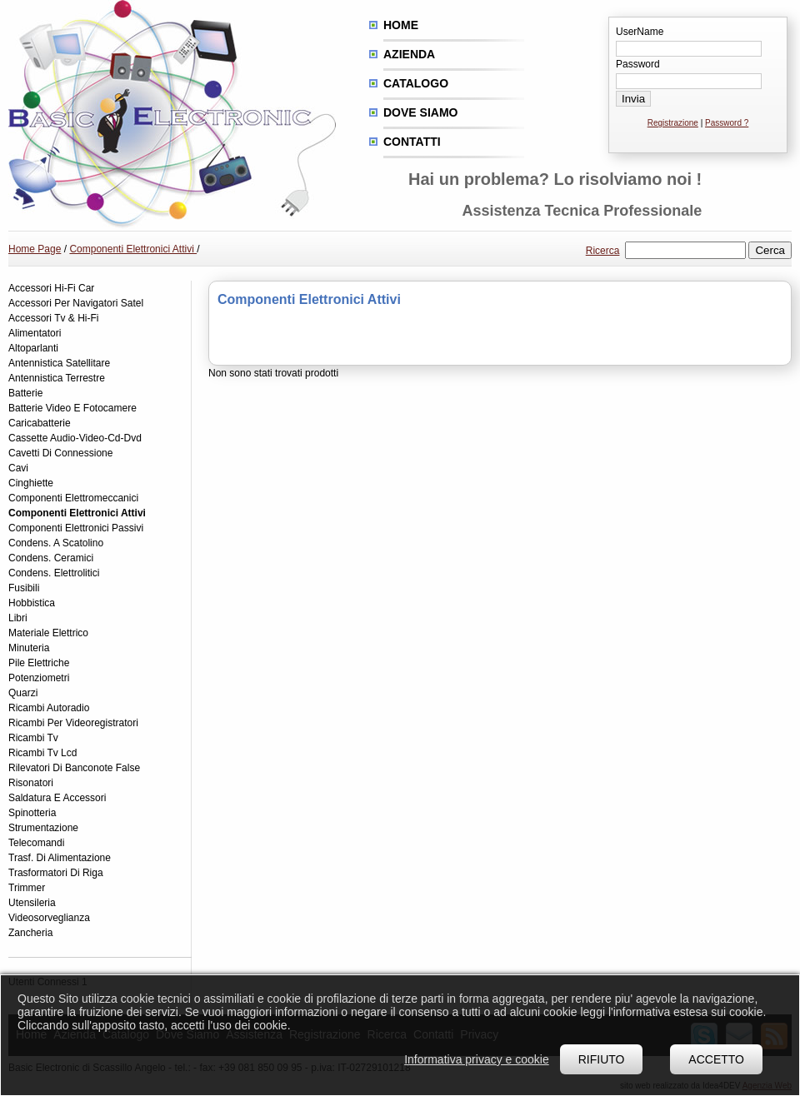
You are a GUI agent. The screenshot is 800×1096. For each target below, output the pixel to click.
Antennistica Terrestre (56, 378)
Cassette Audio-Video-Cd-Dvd (75, 438)
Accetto (716, 1059)
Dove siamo (420, 112)
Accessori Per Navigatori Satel (75, 303)
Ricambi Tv (33, 738)
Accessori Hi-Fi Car (51, 288)
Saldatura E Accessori (57, 798)
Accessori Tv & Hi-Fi (53, 318)
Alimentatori (34, 333)
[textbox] (685, 250)
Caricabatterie (39, 423)
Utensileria (32, 903)
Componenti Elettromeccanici (73, 498)
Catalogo (415, 83)
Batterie (25, 393)
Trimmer (26, 888)
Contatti (412, 141)
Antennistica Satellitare (59, 363)
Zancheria (30, 933)
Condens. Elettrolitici (53, 573)
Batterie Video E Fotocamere (72, 408)
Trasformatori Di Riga (55, 873)
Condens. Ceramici (50, 558)
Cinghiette (30, 483)
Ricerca (603, 251)
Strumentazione (43, 828)
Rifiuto (601, 1059)
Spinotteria (32, 813)
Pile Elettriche (38, 663)
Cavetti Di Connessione (60, 453)
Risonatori (30, 783)
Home (400, 25)
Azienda (409, 54)
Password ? (726, 122)
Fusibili (23, 588)
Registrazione (673, 122)
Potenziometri (38, 678)
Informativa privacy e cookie (476, 1059)
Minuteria (28, 648)
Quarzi (23, 693)
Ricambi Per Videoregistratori (73, 723)
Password (638, 64)
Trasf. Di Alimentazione (59, 858)
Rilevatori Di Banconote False (74, 768)
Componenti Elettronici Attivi (133, 249)
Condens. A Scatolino (55, 543)
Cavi (18, 468)
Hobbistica (31, 603)
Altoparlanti (33, 348)
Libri (18, 618)
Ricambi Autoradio (48, 708)
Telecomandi (36, 843)
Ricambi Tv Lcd (42, 753)
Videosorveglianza (49, 918)
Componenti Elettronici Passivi (75, 528)
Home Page (34, 249)
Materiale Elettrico (48, 633)
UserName (639, 31)
